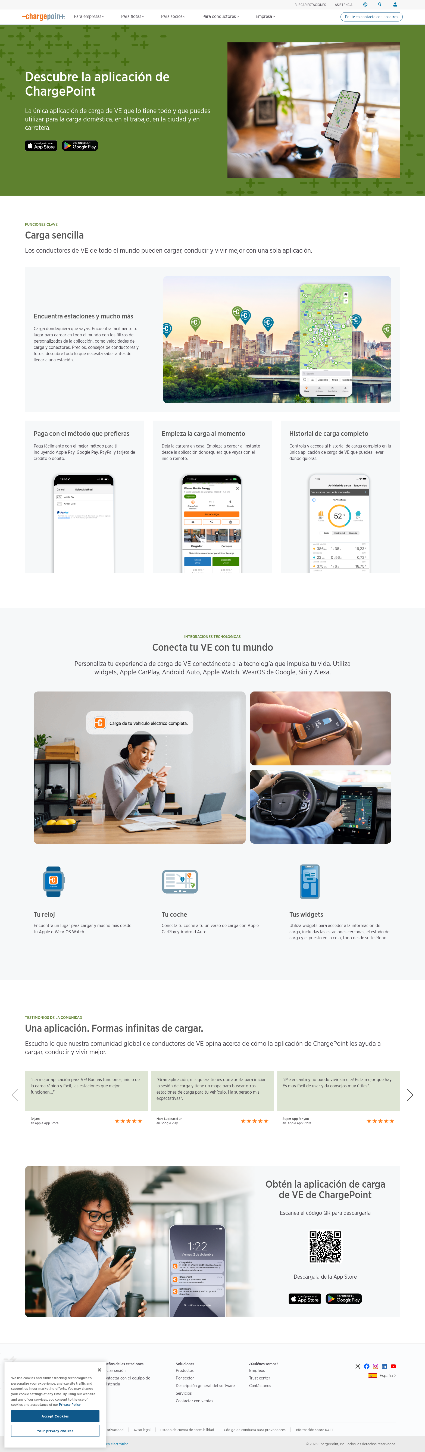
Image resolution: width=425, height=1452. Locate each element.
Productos (185, 1370)
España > (388, 1375)
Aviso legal (142, 1430)
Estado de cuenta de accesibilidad (187, 1430)
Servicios (184, 1393)
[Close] (99, 1370)
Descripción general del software (205, 1385)
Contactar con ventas (194, 1400)
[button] (410, 1095)
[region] (55, 1405)
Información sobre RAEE (314, 1430)
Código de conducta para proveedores (255, 1430)
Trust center (259, 1378)
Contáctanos (260, 1385)
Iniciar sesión (114, 1370)
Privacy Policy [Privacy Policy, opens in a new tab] (70, 1404)
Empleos (257, 1370)
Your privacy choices (55, 1431)
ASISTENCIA (343, 5)
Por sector (185, 1378)
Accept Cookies (55, 1416)
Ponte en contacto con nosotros (371, 17)
